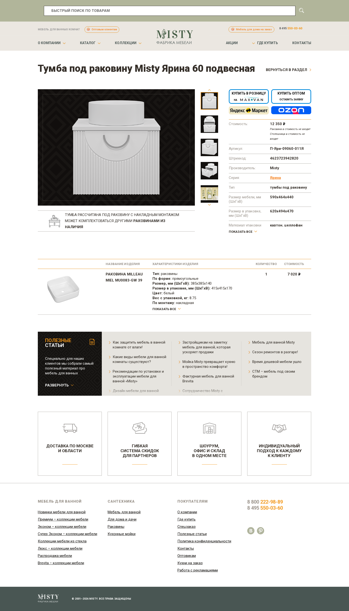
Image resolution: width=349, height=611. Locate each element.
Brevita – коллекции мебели (61, 563)
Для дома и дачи (122, 519)
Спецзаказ (186, 526)
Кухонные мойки (121, 534)
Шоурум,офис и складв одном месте (209, 440)
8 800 (265, 502)
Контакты (301, 43)
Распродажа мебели (55, 556)
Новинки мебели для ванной (62, 512)
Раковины (116, 526)
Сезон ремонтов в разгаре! (275, 352)
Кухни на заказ (190, 563)
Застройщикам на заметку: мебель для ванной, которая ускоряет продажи (206, 347)
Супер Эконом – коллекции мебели (67, 534)
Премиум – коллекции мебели (63, 519)
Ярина (275, 178)
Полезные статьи (192, 534)
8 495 (290, 28)
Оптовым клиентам (104, 29)
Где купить (267, 43)
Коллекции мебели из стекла (62, 541)
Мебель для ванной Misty (273, 342)
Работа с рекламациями (197, 570)
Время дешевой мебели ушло (276, 362)
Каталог (87, 43)
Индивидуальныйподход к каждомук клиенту (279, 440)
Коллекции (125, 43)
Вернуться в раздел (286, 70)
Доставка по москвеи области (70, 437)
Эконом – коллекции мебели (62, 526)
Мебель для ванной (124, 512)
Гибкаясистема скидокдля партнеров (140, 440)
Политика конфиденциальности (204, 541)
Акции (232, 43)
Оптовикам (186, 556)
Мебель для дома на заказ (254, 29)
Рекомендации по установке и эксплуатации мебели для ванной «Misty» (138, 376)
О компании (49, 43)
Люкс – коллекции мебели (60, 548)
